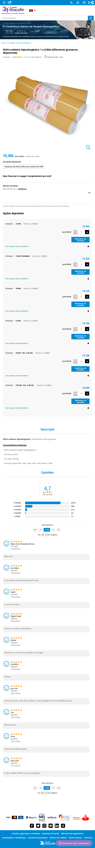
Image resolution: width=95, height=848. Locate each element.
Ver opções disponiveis (12, 162)
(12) (72, 509)
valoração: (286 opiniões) (22, 57)
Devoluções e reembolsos (14, 838)
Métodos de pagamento (72, 833)
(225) (73, 503)
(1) (72, 516)
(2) (72, 513)
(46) (72, 506)
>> (59, 530)
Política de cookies (58, 838)
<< (35, 530)
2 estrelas (17, 513)
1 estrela (16, 516)
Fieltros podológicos (23, 43)
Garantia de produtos (38, 838)
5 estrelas (17, 503)
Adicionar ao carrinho (80, 240)
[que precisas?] (47, 18)
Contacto (88, 838)
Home (3, 43)
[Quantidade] (81, 232)
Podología (11, 43)
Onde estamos (75, 838)
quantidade (66, 232)
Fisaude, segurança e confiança (26, 833)
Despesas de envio (50, 833)
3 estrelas (17, 509)
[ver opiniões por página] (44, 535)
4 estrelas (17, 506)
